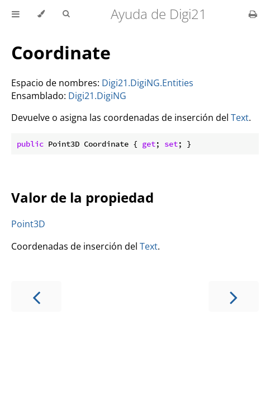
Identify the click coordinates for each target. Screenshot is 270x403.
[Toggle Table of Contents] (16, 14)
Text (240, 117)
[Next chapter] (234, 296)
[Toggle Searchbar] (66, 14)
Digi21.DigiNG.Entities (147, 83)
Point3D (28, 224)
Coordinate (61, 52)
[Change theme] (41, 14)
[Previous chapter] (36, 296)
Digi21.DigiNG (97, 96)
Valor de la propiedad (82, 197)
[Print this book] (253, 14)
